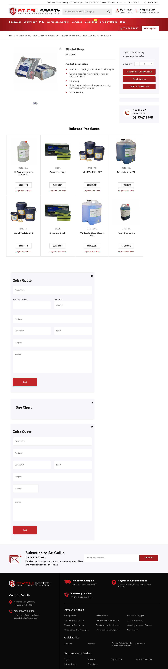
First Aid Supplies (135, 621)
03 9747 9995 (129, 28)
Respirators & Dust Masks (107, 625)
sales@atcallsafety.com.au (25, 618)
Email (90, 598)
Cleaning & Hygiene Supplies (139, 625)
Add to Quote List (139, 87)
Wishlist (133, 2)
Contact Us (140, 644)
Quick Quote (23, 185)
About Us (68, 644)
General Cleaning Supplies (83, 35)
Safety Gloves (102, 616)
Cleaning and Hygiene (58, 35)
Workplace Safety (58, 22)
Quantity (127, 64)
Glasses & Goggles (135, 616)
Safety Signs (132, 630)
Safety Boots (70, 616)
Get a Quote (150, 28)
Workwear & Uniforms (74, 625)
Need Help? (139, 110)
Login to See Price (23, 191)
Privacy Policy (70, 664)
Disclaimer (92, 664)
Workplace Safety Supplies (107, 630)
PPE (41, 22)
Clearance (91, 22)
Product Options (20, 300)
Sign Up (91, 660)
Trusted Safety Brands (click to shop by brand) (122, 645)
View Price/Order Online (139, 72)
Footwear (15, 22)
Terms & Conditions (144, 660)
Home (12, 35)
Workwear (30, 22)
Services (77, 22)
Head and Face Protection (107, 621)
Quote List (151, 2)
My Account (117, 660)
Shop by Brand (109, 22)
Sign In (67, 660)
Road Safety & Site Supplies (76, 630)
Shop (21, 35)
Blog (123, 22)
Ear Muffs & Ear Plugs (74, 621)
